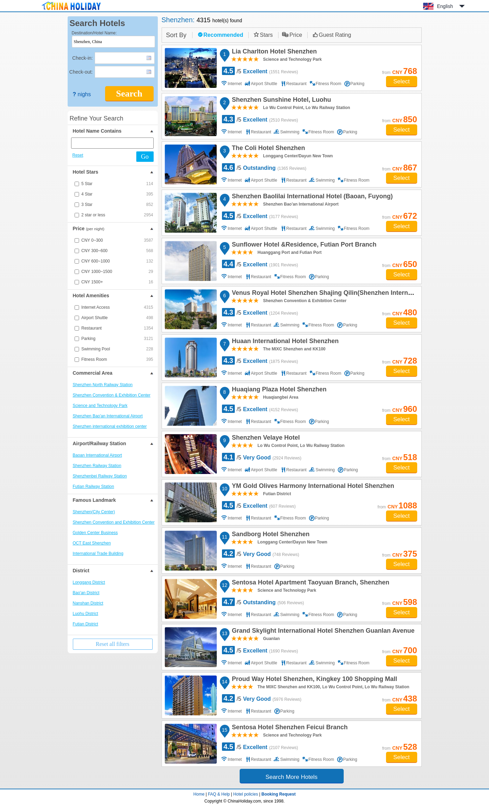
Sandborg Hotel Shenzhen (270, 535)
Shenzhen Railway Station (97, 465)
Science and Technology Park (100, 405)
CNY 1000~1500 (117, 271)
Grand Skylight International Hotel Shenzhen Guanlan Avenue (322, 631)
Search (129, 94)
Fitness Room (117, 359)
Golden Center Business (95, 532)
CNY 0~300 (117, 240)
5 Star (117, 183)
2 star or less (117, 215)
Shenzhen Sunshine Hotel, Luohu (280, 100)
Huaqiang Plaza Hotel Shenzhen (278, 390)
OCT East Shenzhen (92, 543)
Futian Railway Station (93, 486)
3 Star (117, 204)
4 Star (117, 194)
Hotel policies (245, 794)
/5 (260, 71)
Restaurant (117, 328)
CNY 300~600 (117, 251)
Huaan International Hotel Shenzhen (284, 342)
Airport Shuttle (117, 318)
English (445, 6)
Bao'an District (86, 592)
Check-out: (81, 72)
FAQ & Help (219, 794)
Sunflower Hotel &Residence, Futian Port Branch (303, 245)
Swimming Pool (117, 349)
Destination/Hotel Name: (94, 33)
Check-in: (82, 58)
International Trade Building (98, 553)
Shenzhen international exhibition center (110, 426)
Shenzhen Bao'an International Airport (108, 416)
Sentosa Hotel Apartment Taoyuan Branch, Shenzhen (309, 583)
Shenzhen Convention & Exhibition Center (112, 395)
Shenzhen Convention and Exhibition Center (114, 522)
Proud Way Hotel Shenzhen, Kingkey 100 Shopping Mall (313, 679)
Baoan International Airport (97, 455)
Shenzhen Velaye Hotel (265, 438)
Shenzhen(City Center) (94, 511)
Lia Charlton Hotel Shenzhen (273, 52)
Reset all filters (112, 644)
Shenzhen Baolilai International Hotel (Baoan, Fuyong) (311, 197)
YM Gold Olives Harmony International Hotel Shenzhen (312, 486)
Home (199, 794)
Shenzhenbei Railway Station (100, 476)
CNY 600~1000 (117, 261)
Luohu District (85, 613)
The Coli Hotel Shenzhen (267, 148)
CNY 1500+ (117, 282)
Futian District (85, 624)
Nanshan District (88, 603)
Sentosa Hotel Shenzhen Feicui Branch (289, 728)
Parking (117, 338)
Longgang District (89, 582)
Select (401, 81)
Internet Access (117, 307)
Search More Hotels (291, 777)
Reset (77, 155)
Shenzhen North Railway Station (103, 384)
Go (145, 156)
